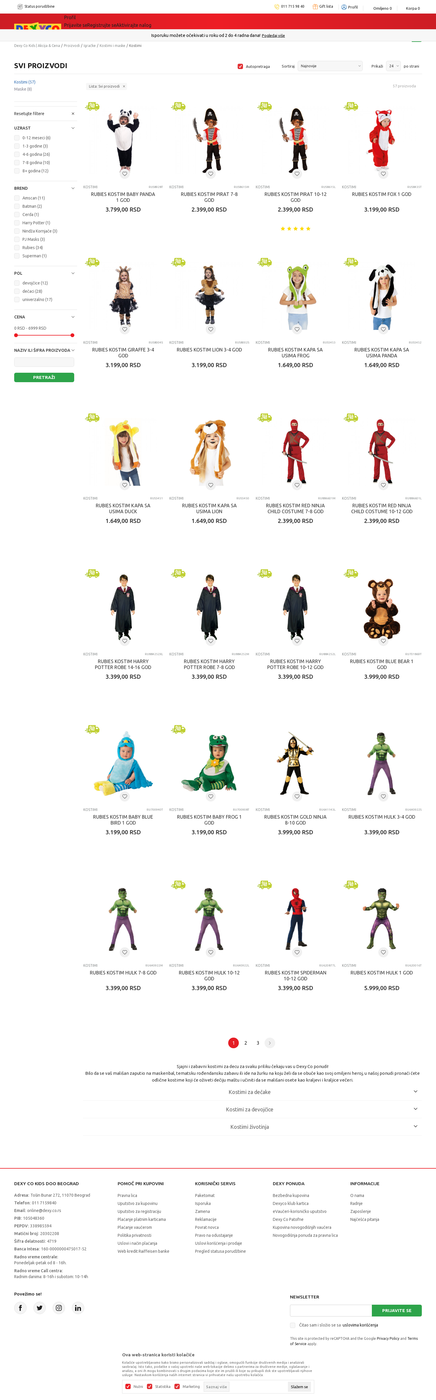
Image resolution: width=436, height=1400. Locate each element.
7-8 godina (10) (36, 162)
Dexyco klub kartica (291, 1203)
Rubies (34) (32, 247)
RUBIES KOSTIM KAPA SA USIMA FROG (295, 352)
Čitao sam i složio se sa (338, 1325)
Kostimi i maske (112, 46)
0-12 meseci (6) (36, 137)
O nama (357, 1195)
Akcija (124, 21)
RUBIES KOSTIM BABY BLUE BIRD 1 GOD (123, 819)
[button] (45, 128)
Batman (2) (32, 206)
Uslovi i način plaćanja (137, 1243)
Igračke (90, 46)
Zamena (202, 1211)
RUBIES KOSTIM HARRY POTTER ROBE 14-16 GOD (123, 664)
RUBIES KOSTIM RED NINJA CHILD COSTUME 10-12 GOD (382, 508)
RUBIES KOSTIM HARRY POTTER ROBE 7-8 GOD (209, 664)
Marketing (191, 1386)
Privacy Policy (388, 1338)
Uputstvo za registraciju (139, 1211)
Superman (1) (34, 255)
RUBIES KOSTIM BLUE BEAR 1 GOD (382, 664)
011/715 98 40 (239, 35)
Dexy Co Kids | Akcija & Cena (37, 46)
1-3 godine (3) (35, 146)
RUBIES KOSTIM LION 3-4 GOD (209, 349)
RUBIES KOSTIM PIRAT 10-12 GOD (296, 197)
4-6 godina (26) (36, 154)
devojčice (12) (35, 283)
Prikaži (377, 66)
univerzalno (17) (37, 299)
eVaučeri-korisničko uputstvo (300, 1211)
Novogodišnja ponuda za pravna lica (305, 1235)
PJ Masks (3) (33, 239)
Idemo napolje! (164, 21)
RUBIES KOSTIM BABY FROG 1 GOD (209, 819)
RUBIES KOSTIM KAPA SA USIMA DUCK (123, 508)
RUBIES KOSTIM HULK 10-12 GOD (209, 975)
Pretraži (44, 377)
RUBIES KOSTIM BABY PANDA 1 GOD (123, 197)
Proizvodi (72, 46)
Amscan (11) (33, 198)
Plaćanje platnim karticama (142, 1219)
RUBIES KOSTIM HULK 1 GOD (382, 972)
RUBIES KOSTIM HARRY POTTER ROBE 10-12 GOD (295, 664)
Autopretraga (258, 66)
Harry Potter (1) (36, 222)
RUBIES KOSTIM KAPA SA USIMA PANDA (381, 352)
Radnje (356, 1203)
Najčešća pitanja (364, 1219)
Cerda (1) (30, 214)
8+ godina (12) (35, 171)
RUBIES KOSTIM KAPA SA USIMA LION (209, 508)
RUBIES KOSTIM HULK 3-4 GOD (382, 817)
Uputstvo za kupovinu (138, 1203)
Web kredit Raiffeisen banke (143, 1251)
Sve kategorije (88, 21)
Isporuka (203, 1203)
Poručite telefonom (205, 35)
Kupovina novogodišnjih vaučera (302, 1227)
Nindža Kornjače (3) (39, 231)
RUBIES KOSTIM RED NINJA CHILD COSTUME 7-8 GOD (295, 508)
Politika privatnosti (134, 1235)
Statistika (163, 1386)
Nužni (138, 1386)
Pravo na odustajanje (214, 1235)
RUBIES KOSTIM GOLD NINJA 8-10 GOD (295, 819)
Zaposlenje (360, 1211)
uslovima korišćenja (360, 1325)
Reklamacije (206, 1219)
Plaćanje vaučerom (135, 1227)
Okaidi (252, 21)
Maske (23, 89)
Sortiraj (288, 66)
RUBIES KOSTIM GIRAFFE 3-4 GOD (123, 352)
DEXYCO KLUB (214, 21)
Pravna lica (127, 1195)
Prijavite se (396, 1310)
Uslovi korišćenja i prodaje (218, 1243)
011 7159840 (44, 1203)
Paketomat (205, 1195)
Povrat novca (207, 1227)
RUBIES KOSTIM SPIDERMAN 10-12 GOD (295, 975)
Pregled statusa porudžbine (220, 1251)
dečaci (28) (32, 291)
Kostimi (24, 82)
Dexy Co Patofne (288, 1219)
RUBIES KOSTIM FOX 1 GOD (381, 194)
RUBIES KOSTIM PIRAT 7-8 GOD (209, 197)
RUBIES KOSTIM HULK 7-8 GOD (123, 972)
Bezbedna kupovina (291, 1195)
